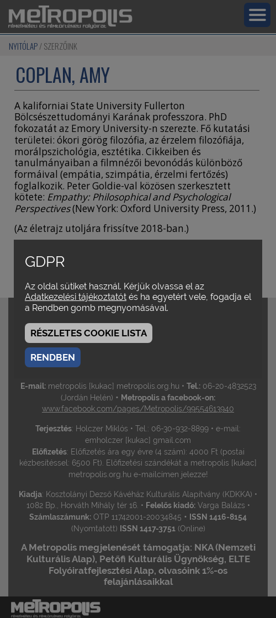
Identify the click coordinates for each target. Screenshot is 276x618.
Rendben (52, 357)
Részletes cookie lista (88, 333)
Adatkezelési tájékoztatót (75, 297)
